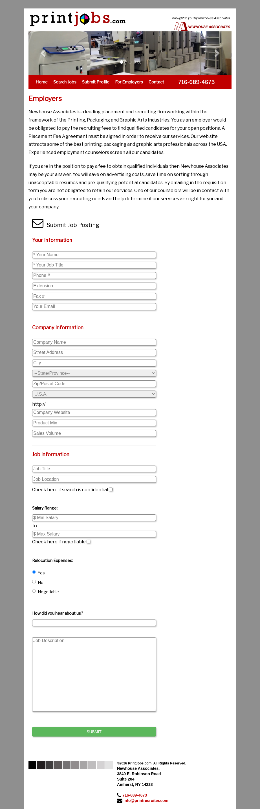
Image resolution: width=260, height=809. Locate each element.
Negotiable (45, 591)
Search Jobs (64, 82)
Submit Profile (95, 82)
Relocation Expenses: (52, 560)
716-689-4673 (134, 795)
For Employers (129, 82)
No (37, 582)
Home (42, 82)
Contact (156, 82)
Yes (38, 572)
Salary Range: (45, 508)
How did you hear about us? (57, 613)
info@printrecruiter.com (146, 800)
